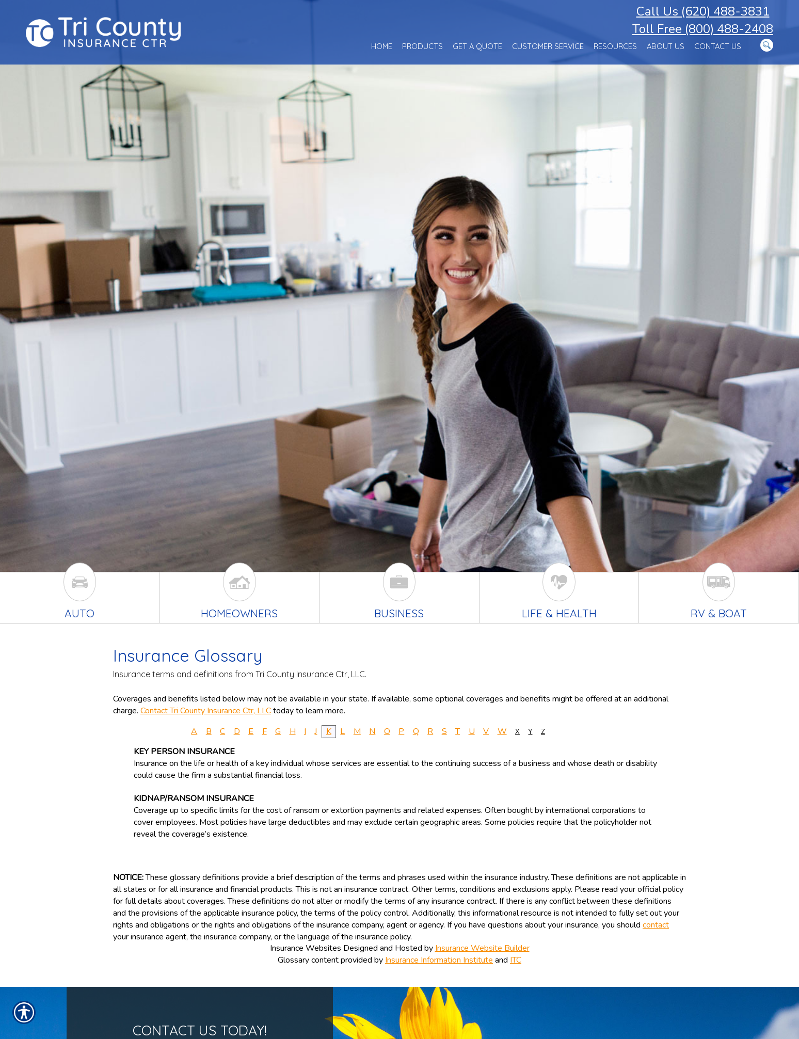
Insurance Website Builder (482, 948)
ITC (515, 960)
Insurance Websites (305, 948)
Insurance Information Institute (439, 960)
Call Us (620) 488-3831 (703, 11)
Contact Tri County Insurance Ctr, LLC (205, 710)
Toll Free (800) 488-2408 (702, 29)
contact (656, 925)
